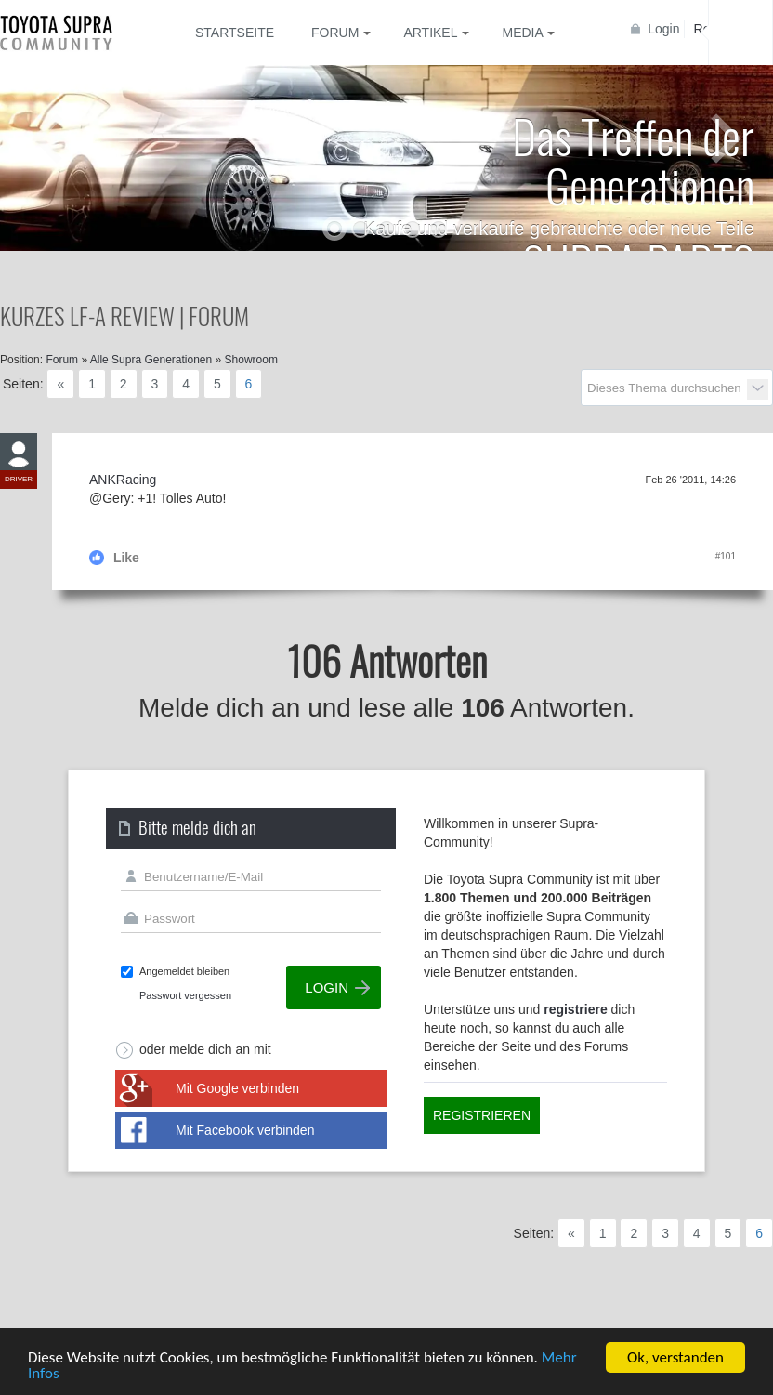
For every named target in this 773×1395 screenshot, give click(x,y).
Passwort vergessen (185, 995)
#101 (725, 556)
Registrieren (482, 1115)
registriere (575, 1009)
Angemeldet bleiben (184, 971)
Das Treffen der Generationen (633, 159)
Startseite (234, 32)
